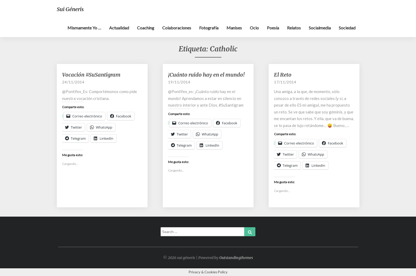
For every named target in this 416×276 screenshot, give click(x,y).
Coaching (145, 27)
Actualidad (119, 27)
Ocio (254, 27)
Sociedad (347, 27)
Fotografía (208, 27)
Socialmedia (320, 27)
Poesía (273, 27)
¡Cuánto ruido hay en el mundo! (206, 74)
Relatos (294, 27)
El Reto (282, 74)
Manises (234, 27)
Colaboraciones (176, 27)
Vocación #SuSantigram (91, 74)
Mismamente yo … (84, 27)
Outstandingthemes (236, 257)
